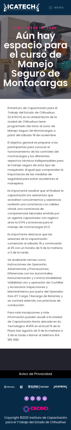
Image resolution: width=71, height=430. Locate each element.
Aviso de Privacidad (35, 373)
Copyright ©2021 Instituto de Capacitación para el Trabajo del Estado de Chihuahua (35, 419)
